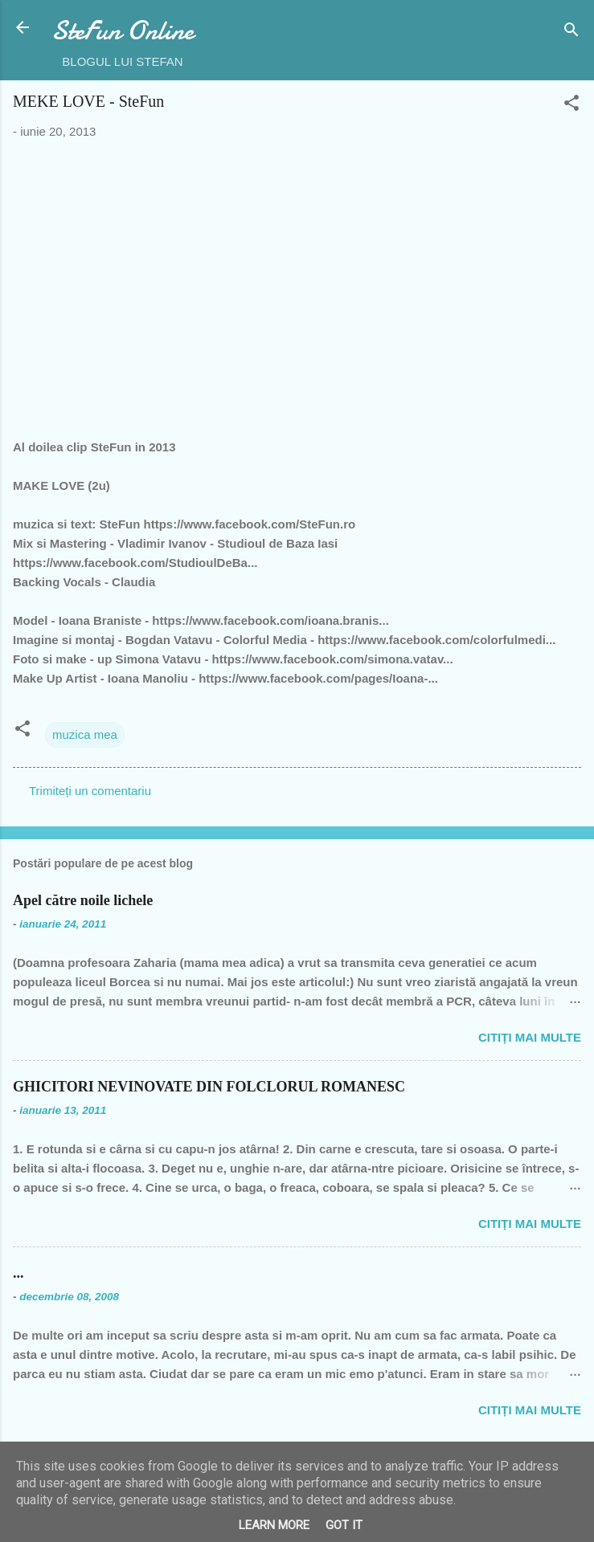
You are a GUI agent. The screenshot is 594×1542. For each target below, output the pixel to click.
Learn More (274, 1525)
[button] (571, 105)
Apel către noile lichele (83, 900)
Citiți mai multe (529, 1037)
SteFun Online (122, 31)
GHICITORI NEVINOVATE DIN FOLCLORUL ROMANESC (209, 1087)
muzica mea (84, 734)
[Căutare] (571, 32)
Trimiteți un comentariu (90, 791)
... (18, 1273)
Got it (344, 1525)
